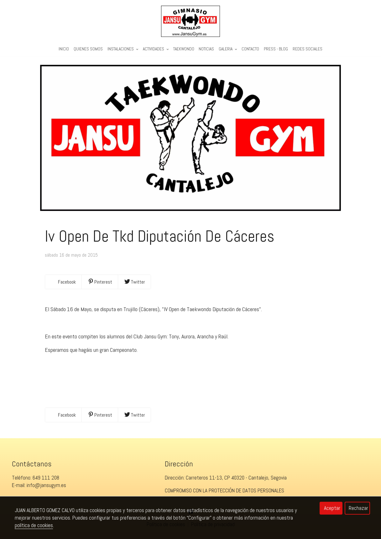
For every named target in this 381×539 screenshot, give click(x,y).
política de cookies (34, 525)
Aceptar (332, 508)
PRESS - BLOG (276, 49)
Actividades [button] (156, 49)
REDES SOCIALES (307, 49)
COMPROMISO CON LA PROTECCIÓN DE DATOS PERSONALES (224, 490)
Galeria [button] (228, 49)
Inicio (64, 49)
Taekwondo (183, 49)
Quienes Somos (88, 49)
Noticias (206, 49)
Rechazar (358, 508)
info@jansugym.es (46, 485)
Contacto (250, 49)
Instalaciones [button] (122, 49)
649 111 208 (46, 477)
